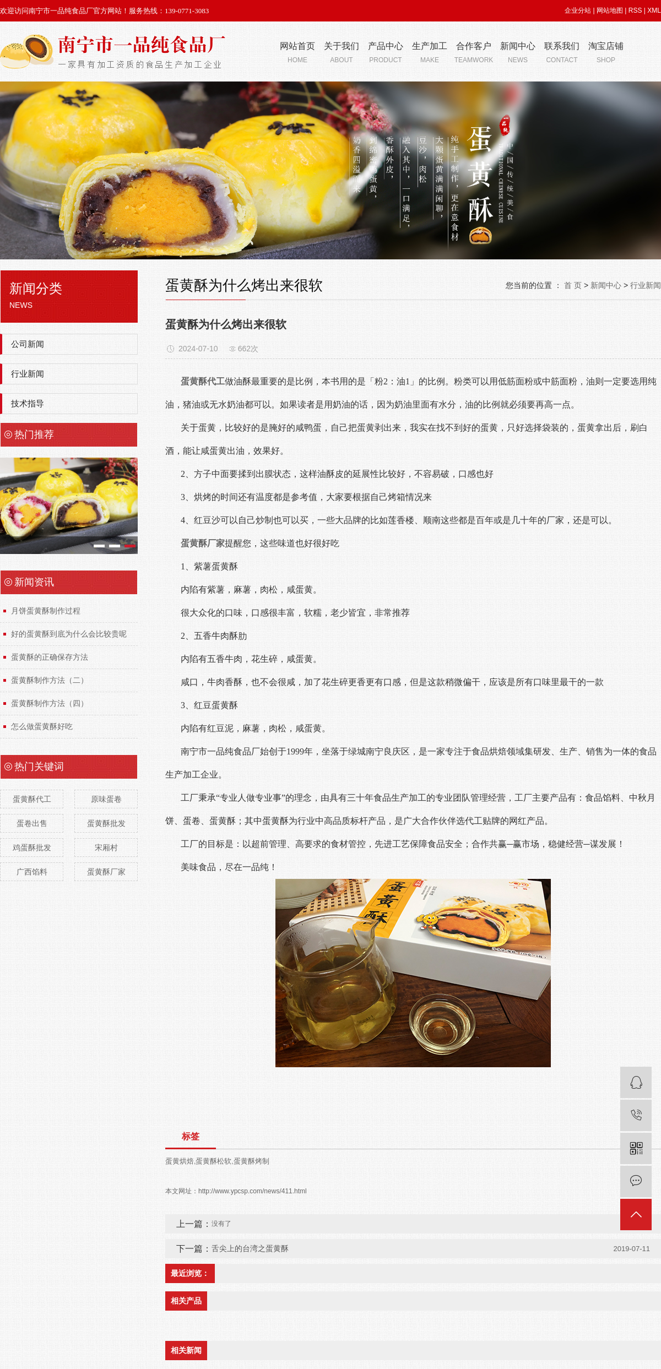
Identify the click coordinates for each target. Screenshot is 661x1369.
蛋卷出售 (32, 823)
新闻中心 (518, 53)
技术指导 (27, 403)
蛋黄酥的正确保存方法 (49, 657)
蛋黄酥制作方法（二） (49, 680)
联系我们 (562, 53)
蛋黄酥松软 (213, 1161)
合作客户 (474, 53)
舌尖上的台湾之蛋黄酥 (250, 1248)
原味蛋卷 (106, 799)
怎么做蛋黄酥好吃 (42, 726)
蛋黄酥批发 (106, 823)
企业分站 (578, 10)
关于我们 (341, 53)
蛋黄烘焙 (179, 1161)
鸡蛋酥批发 (32, 847)
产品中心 (386, 53)
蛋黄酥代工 (32, 799)
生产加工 (430, 53)
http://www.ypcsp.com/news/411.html (252, 1191)
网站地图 (610, 10)
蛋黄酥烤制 (251, 1161)
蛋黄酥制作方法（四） (49, 703)
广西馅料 (32, 871)
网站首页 (297, 53)
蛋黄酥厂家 (106, 871)
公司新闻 (27, 344)
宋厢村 (106, 847)
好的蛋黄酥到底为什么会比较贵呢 (69, 633)
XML (654, 10)
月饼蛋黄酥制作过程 (45, 610)
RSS (635, 10)
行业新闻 (27, 373)
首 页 (573, 285)
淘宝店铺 (606, 53)
